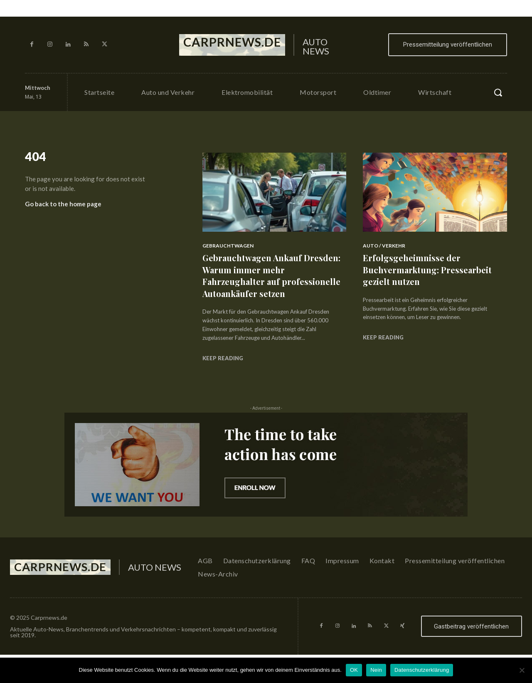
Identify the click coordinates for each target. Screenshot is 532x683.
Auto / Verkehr (384, 246)
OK (354, 670)
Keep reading (222, 369)
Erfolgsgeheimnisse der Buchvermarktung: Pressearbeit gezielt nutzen (432, 269)
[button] (498, 92)
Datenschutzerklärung (421, 670)
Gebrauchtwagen (228, 246)
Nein (376, 670)
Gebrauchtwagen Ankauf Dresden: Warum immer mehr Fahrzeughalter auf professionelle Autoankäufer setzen (267, 281)
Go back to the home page (63, 207)
